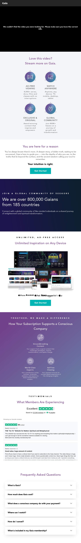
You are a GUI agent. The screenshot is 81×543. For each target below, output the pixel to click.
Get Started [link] (40, 171)
